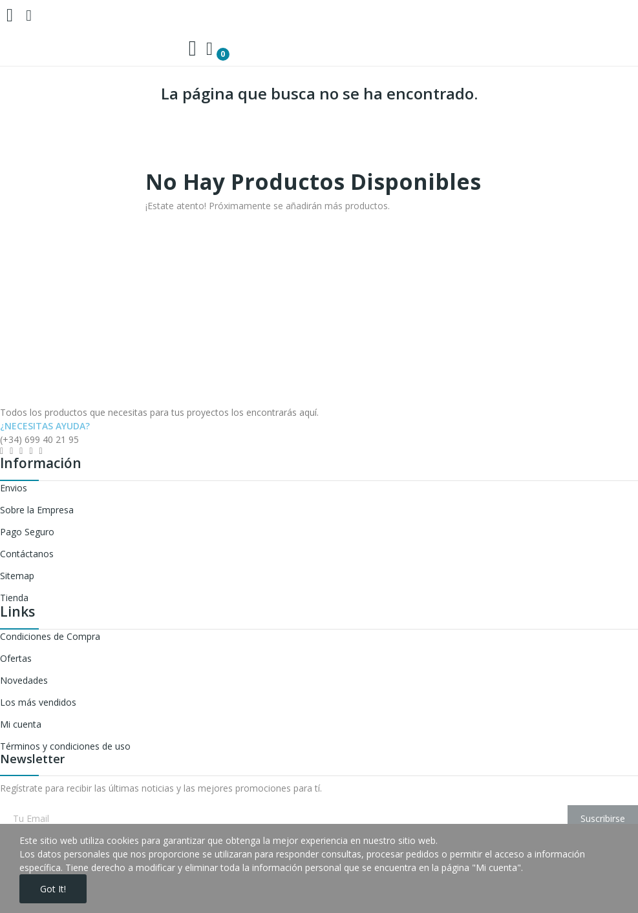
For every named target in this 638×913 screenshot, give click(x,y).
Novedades (24, 680)
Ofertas (16, 658)
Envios (13, 488)
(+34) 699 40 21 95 (39, 439)
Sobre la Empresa (37, 510)
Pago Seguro (27, 532)
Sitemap (17, 575)
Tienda (14, 597)
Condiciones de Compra (50, 636)
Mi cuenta (20, 724)
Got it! (53, 889)
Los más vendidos (38, 702)
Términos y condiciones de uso (65, 746)
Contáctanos (27, 554)
